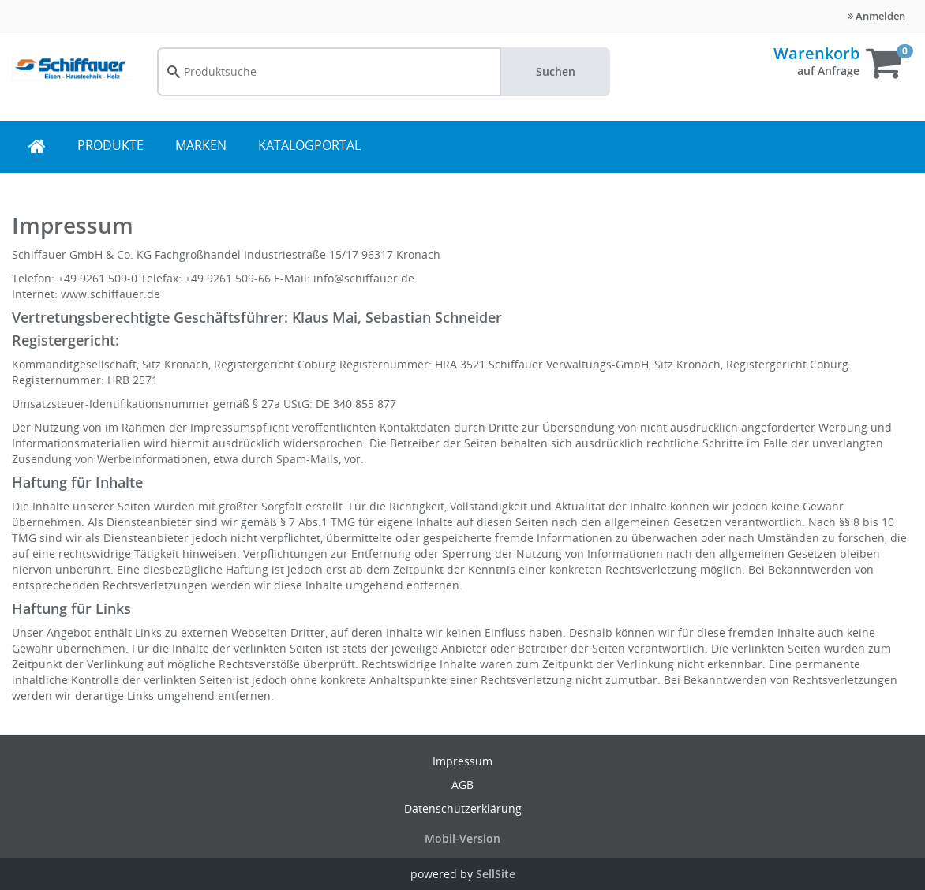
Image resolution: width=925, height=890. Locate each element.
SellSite (495, 873)
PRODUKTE (110, 145)
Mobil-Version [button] (462, 838)
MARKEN (201, 145)
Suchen (555, 71)
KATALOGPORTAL (309, 145)
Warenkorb (816, 53)
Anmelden (876, 16)
